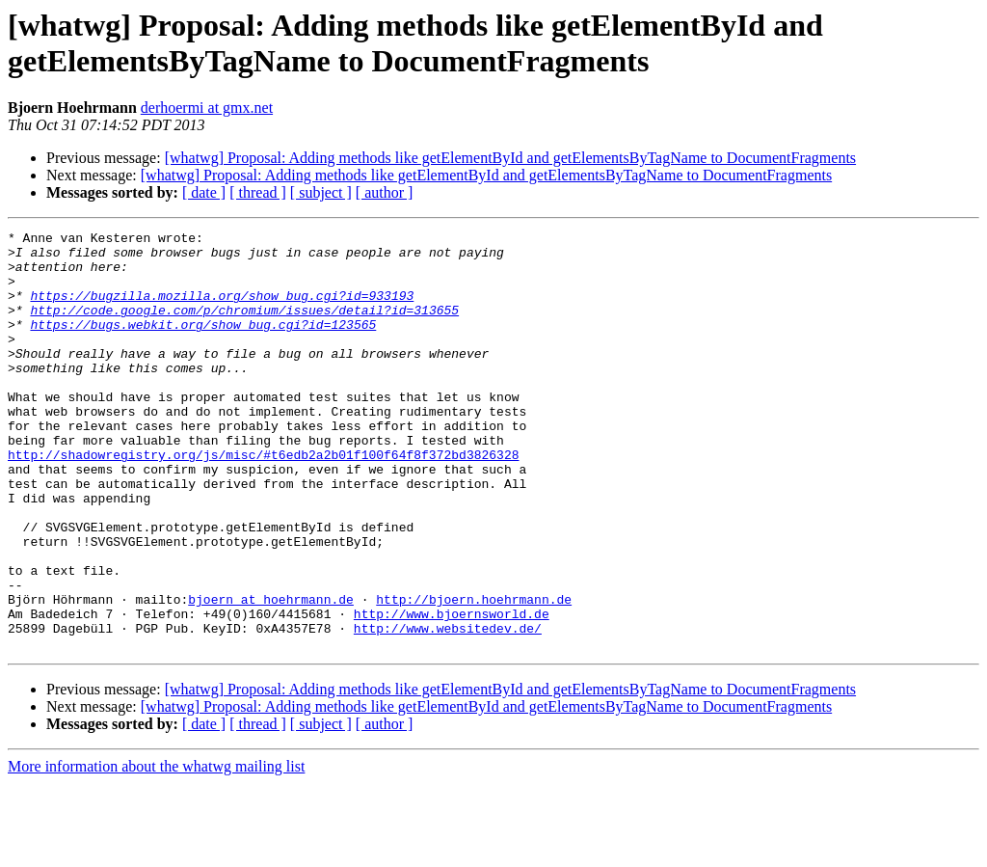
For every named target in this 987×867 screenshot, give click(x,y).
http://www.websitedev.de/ (448, 709)
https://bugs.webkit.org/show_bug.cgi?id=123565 (203, 344)
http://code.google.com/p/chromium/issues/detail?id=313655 (244, 327)
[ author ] (384, 192)
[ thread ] (257, 192)
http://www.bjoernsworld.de (451, 691)
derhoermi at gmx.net (207, 107)
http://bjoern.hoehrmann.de (474, 674)
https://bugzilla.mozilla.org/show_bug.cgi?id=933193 (221, 309)
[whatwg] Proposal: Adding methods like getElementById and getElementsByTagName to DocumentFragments (510, 157)
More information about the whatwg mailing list (156, 850)
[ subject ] (321, 192)
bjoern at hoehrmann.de (271, 674)
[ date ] (204, 192)
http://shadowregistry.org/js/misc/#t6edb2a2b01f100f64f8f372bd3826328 (263, 500)
